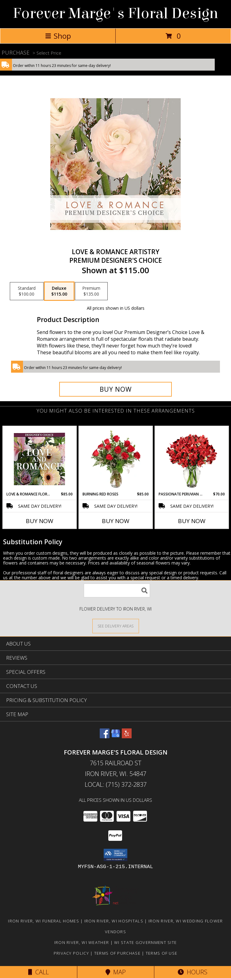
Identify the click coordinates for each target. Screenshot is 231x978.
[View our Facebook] (105, 736)
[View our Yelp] (127, 736)
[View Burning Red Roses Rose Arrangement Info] (115, 459)
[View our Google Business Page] (116, 736)
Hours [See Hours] (192, 972)
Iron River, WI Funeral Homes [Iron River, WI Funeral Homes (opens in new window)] (43, 921)
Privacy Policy (71, 953)
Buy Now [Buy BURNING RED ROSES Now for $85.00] (115, 521)
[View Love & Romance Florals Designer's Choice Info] (39, 459)
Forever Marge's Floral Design (115, 13)
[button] (115, 855)
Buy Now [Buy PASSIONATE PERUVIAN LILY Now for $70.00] (192, 521)
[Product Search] (117, 590)
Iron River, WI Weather (81, 942)
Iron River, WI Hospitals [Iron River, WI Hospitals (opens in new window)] (113, 921)
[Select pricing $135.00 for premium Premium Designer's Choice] (91, 291)
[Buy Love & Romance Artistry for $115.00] (115, 389)
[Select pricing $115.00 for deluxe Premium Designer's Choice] (59, 291)
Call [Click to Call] (38, 972)
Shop (58, 36)
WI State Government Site (145, 942)
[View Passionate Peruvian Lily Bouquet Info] (191, 459)
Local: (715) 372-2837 (116, 784)
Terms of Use (162, 953)
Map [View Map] (116, 972)
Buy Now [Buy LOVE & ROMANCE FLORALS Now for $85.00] (39, 521)
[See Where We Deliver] (115, 626)
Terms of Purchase (117, 953)
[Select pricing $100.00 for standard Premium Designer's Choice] (26, 291)
